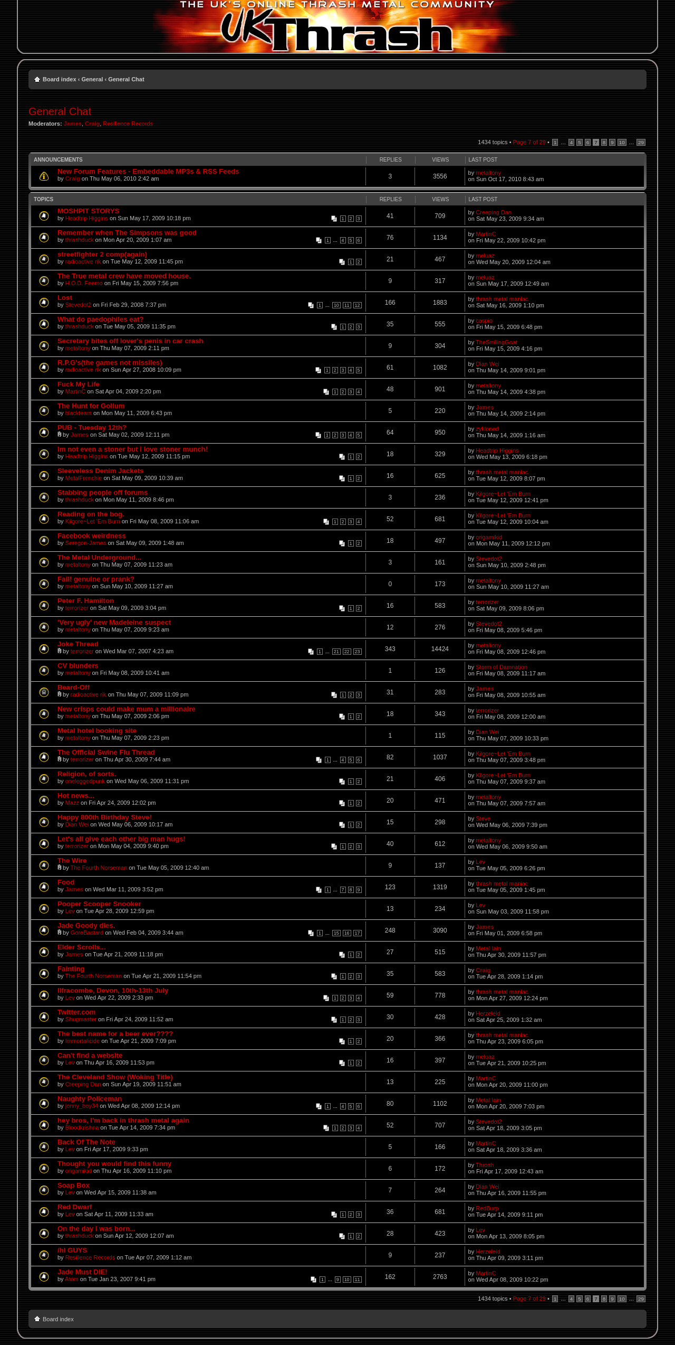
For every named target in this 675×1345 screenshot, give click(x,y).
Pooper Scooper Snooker (99, 904)
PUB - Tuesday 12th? (92, 427)
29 (641, 142)
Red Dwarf (74, 1207)
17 (357, 933)
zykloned (487, 429)
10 (622, 142)
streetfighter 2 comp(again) (102, 254)
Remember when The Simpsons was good (127, 233)
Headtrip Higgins (86, 218)
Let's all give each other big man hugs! (121, 839)
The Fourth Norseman (99, 867)
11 (347, 305)
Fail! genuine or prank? (95, 579)
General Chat (126, 79)
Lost (64, 298)
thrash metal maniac (502, 299)
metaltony (488, 173)
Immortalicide (82, 1041)
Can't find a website (89, 1055)
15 (336, 933)
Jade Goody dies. (86, 925)
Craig (92, 123)
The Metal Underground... (99, 557)
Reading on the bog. (90, 514)
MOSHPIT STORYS (88, 211)
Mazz (72, 803)
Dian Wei (487, 364)
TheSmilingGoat (496, 342)
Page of (529, 142)
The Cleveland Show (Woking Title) (115, 1077)
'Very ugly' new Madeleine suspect (114, 622)
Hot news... (75, 796)
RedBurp (487, 1208)
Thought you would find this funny (114, 1164)
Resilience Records (128, 123)
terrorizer (77, 608)
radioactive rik (83, 261)
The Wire (72, 860)
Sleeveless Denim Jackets (100, 471)
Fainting (70, 969)
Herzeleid (488, 1013)
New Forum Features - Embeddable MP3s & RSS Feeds (148, 171)
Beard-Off (73, 687)
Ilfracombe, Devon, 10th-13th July (112, 990)
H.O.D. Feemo (84, 283)
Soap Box (73, 1185)
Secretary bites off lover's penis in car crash (130, 341)
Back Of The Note (86, 1142)
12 (357, 305)
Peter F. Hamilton (85, 601)
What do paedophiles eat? (100, 319)
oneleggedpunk (85, 781)
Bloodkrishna (82, 1127)
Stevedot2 (78, 305)
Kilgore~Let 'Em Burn (503, 494)
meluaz (485, 255)
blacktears (78, 413)
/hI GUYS (72, 1250)
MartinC (486, 234)
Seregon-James (86, 543)
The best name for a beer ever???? (115, 1034)
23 (357, 651)
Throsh (485, 1165)
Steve (483, 818)
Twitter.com (76, 1012)
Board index (59, 79)
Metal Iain (488, 948)
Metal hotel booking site (97, 731)
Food (65, 882)
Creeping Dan (494, 212)
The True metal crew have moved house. (124, 276)
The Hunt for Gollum (90, 406)
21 (336, 651)
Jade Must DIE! (82, 1272)
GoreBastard (87, 932)
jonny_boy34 (81, 1106)
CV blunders (78, 666)
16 (347, 933)
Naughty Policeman (89, 1099)
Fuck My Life (78, 384)
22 (347, 651)
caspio (484, 320)
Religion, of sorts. (86, 774)
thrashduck (79, 240)
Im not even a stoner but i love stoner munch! (132, 449)
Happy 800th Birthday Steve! (104, 817)
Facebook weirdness (91, 536)
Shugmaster (81, 1019)
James (73, 123)
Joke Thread (78, 644)
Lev (480, 862)
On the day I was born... (96, 1229)
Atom (72, 1279)
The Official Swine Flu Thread (106, 752)
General (92, 79)
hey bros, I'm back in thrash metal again (123, 1120)
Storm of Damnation (501, 667)
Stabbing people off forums (102, 492)
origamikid (489, 537)
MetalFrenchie (83, 478)
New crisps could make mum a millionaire (126, 709)
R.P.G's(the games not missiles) (109, 362)
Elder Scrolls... (81, 947)
